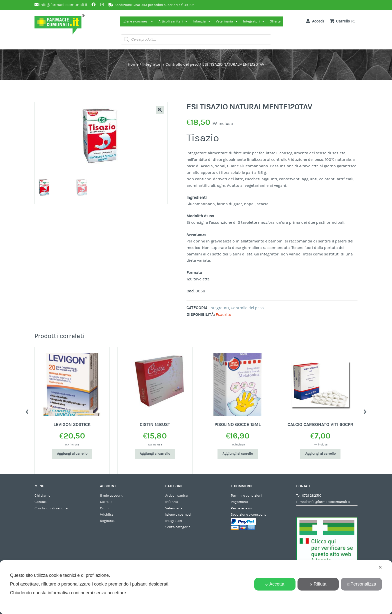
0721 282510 (311, 496)
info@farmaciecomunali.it (329, 502)
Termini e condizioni (246, 496)
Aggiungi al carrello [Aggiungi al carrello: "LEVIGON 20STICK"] (72, 454)
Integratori (254, 21)
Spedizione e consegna (248, 515)
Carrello (106, 502)
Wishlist (106, 515)
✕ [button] (380, 567)
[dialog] (196, 587)
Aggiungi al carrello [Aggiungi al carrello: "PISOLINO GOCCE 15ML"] (237, 454)
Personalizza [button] (361, 584)
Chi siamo (42, 496)
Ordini (105, 508)
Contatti (41, 502)
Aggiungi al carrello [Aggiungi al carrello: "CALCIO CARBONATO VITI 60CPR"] (320, 454)
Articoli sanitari (173, 21)
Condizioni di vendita (51, 508)
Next (365, 410)
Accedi (314, 21)
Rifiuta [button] (318, 584)
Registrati (108, 521)
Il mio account (111, 496)
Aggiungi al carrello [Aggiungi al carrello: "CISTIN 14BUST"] (155, 454)
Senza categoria (177, 527)
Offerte (275, 21)
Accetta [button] (275, 584)
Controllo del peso (182, 64)
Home (133, 64)
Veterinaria (227, 21)
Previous (27, 410)
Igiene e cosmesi (138, 21)
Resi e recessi (241, 508)
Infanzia (202, 21)
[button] (160, 110)
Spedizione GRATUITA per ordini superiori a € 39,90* (154, 5)
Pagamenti (239, 502)
